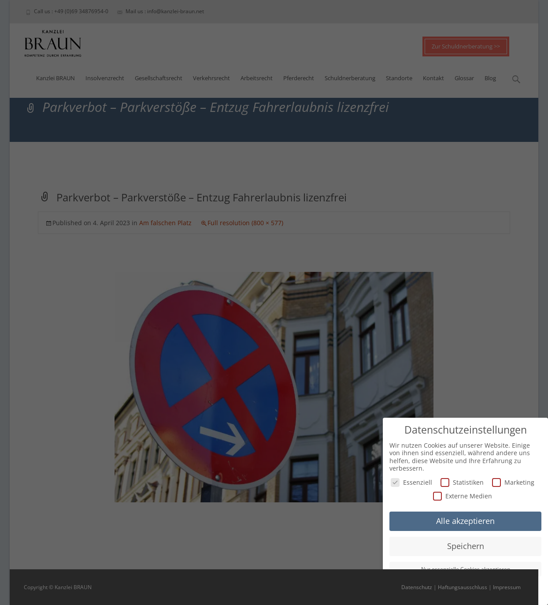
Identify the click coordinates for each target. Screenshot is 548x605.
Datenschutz (416, 587)
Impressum (507, 587)
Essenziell (411, 481)
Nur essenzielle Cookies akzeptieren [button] (465, 568)
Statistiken (462, 481)
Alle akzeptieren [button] (465, 520)
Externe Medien (462, 495)
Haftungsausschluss (462, 587)
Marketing (513, 481)
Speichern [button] (465, 545)
